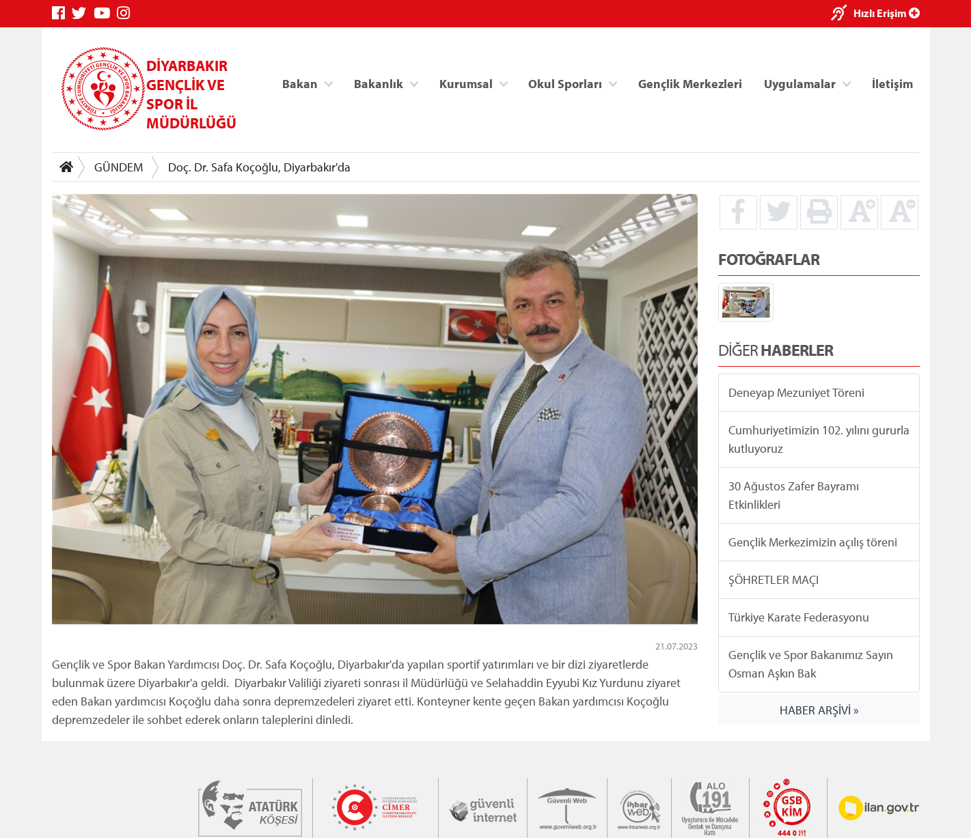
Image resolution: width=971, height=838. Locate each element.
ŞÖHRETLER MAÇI (773, 579)
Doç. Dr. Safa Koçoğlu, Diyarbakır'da (259, 167)
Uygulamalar (800, 83)
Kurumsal (465, 83)
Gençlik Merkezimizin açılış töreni (812, 542)
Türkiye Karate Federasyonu (798, 617)
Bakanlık (378, 83)
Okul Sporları (565, 83)
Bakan (300, 83)
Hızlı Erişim (886, 13)
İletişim (892, 83)
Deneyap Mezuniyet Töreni (796, 392)
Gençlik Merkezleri (689, 83)
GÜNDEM (118, 167)
